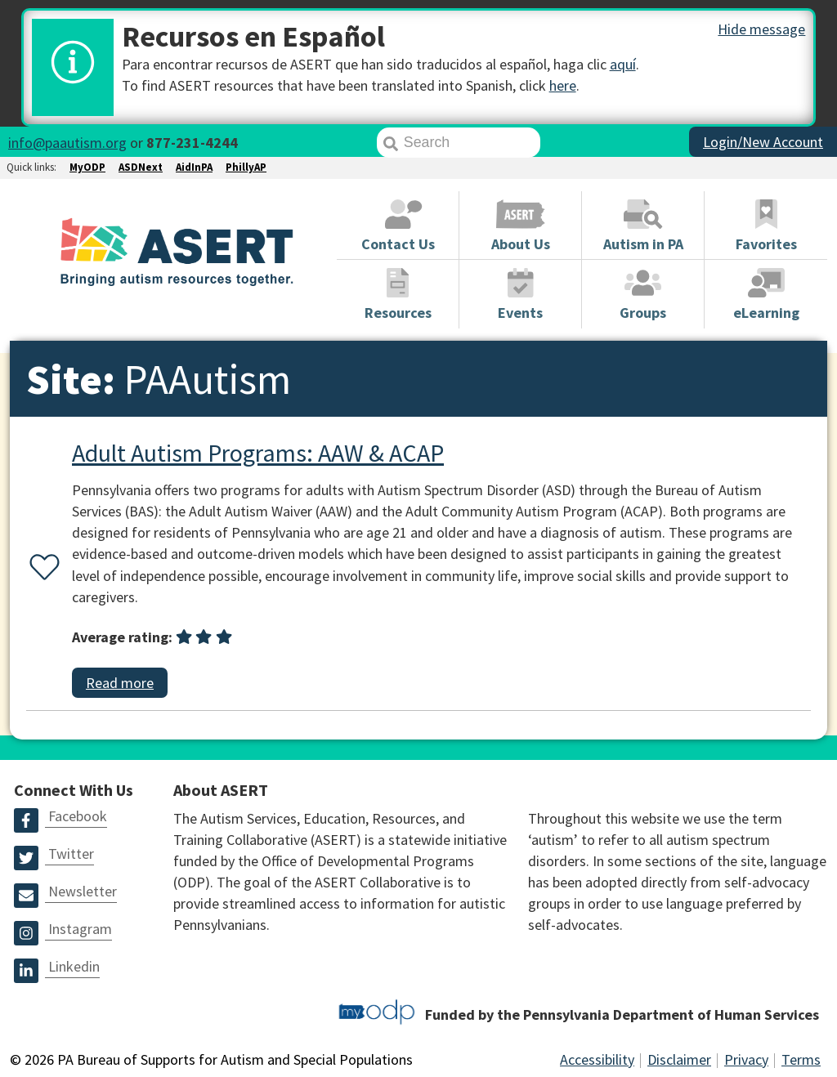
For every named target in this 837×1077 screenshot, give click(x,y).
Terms (801, 1059)
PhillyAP (246, 167)
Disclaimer (679, 1059)
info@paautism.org (67, 142)
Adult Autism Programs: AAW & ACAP (258, 452)
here (562, 85)
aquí (623, 64)
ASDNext (141, 167)
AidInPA (194, 167)
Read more (120, 682)
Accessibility (597, 1059)
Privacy (746, 1059)
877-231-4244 (192, 142)
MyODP (87, 167)
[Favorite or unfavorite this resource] (41, 568)
